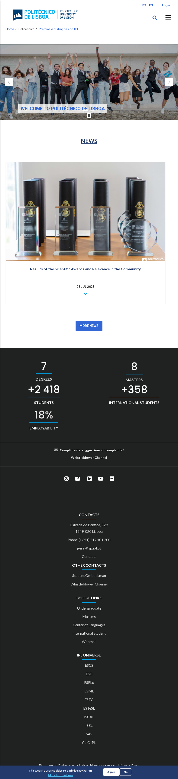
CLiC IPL (89, 742)
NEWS (89, 140)
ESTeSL (89, 708)
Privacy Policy (129, 765)
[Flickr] (111, 479)
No (126, 772)
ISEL (89, 725)
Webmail (89, 641)
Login (166, 5)
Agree (111, 772)
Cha (98, 457)
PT (144, 5)
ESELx (89, 682)
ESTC (89, 699)
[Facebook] (77, 479)
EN (151, 5)
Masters (89, 616)
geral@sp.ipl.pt (89, 548)
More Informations (60, 775)
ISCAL (89, 716)
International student (89, 633)
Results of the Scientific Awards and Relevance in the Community (85, 269)
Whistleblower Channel (89, 584)
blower (88, 457)
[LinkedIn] (89, 479)
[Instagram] (66, 479)
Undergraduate (89, 608)
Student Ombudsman (89, 575)
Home (10, 29)
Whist (75, 457)
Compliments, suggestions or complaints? (92, 450)
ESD (89, 674)
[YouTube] (100, 479)
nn (102, 457)
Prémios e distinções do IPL (59, 29)
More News (89, 326)
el (105, 457)
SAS (89, 734)
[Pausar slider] (89, 115)
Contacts (89, 556)
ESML (89, 691)
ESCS (89, 665)
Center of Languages (89, 625)
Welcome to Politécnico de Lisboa (63, 108)
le (81, 457)
